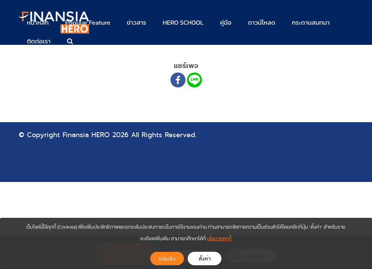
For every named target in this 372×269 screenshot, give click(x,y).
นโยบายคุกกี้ (219, 238)
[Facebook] (177, 79)
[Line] (194, 79)
